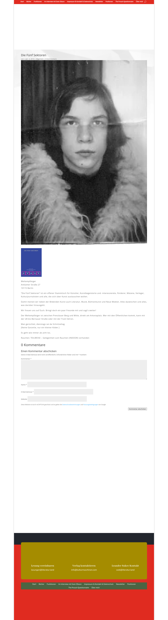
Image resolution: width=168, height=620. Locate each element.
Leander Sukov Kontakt (125, 565)
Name (24, 385)
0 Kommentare (51, 59)
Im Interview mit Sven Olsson (54, 2)
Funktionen (38, 2)
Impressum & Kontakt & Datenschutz (80, 2)
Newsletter (99, 2)
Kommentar (26, 359)
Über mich (139, 2)
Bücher (28, 2)
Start (22, 2)
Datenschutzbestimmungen (71, 404)
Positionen (109, 2)
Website (24, 399)
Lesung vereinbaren (42, 565)
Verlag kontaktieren (84, 565)
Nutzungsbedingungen (90, 404)
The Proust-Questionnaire (124, 2)
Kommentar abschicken (137, 409)
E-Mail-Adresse (27, 392)
